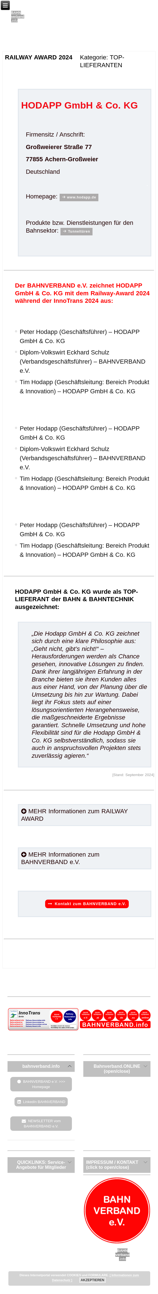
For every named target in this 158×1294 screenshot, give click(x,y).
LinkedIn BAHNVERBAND (44, 1102)
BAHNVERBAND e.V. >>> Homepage (44, 1084)
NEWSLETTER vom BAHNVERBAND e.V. (42, 1123)
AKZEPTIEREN (92, 1280)
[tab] (41, 1066)
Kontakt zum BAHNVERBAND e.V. (90, 904)
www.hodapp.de (81, 197)
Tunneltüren (79, 231)
